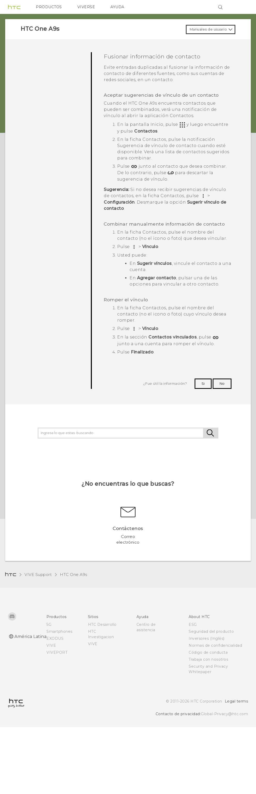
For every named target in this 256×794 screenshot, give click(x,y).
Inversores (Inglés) (207, 638)
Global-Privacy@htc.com (224, 714)
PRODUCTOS (49, 7)
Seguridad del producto (211, 631)
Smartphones (59, 631)
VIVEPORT (56, 652)
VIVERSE (86, 7)
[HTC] (14, 7)
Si (203, 383)
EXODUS (54, 638)
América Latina (30, 636)
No (222, 383)
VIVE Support (38, 574)
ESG (193, 624)
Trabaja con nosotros (208, 659)
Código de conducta (208, 652)
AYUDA (117, 7)
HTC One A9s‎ (73, 574)
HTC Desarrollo (102, 624)
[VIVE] (241, 7)
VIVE (51, 645)
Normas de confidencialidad (215, 645)
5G (48, 624)
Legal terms (236, 701)
